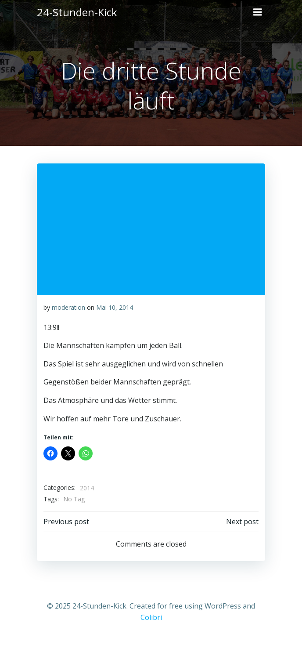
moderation (68, 307)
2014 (87, 488)
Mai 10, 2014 (114, 307)
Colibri (151, 617)
